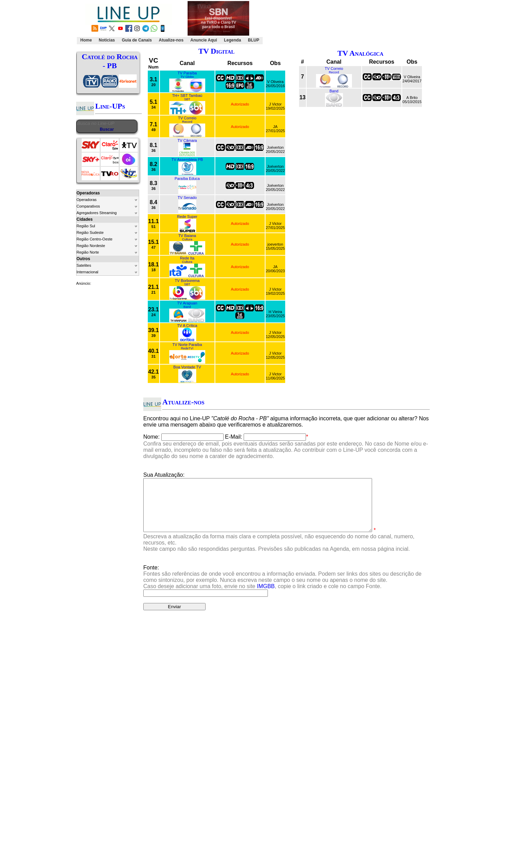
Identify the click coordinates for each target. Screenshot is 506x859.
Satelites (83, 265)
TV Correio (187, 118)
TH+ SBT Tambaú (187, 95)
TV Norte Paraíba (187, 344)
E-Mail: (233, 437)
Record (187, 122)
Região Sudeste (89, 232)
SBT (187, 99)
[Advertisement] (345, 22)
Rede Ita (187, 258)
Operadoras (86, 200)
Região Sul (85, 226)
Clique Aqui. (369, 660)
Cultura (187, 239)
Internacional (87, 272)
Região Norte (87, 252)
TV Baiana (187, 236)
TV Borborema (187, 280)
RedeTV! (187, 348)
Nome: (151, 437)
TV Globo (187, 77)
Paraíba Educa (187, 178)
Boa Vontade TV (187, 367)
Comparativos (88, 206)
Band (187, 307)
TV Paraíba (187, 73)
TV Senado (187, 197)
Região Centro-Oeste (94, 239)
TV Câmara (187, 140)
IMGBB (266, 597)
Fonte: (282, 587)
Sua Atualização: (163, 475)
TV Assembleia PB (187, 159)
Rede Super (187, 216)
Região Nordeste (90, 246)
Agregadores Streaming (96, 213)
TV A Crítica (187, 325)
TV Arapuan (187, 303)
